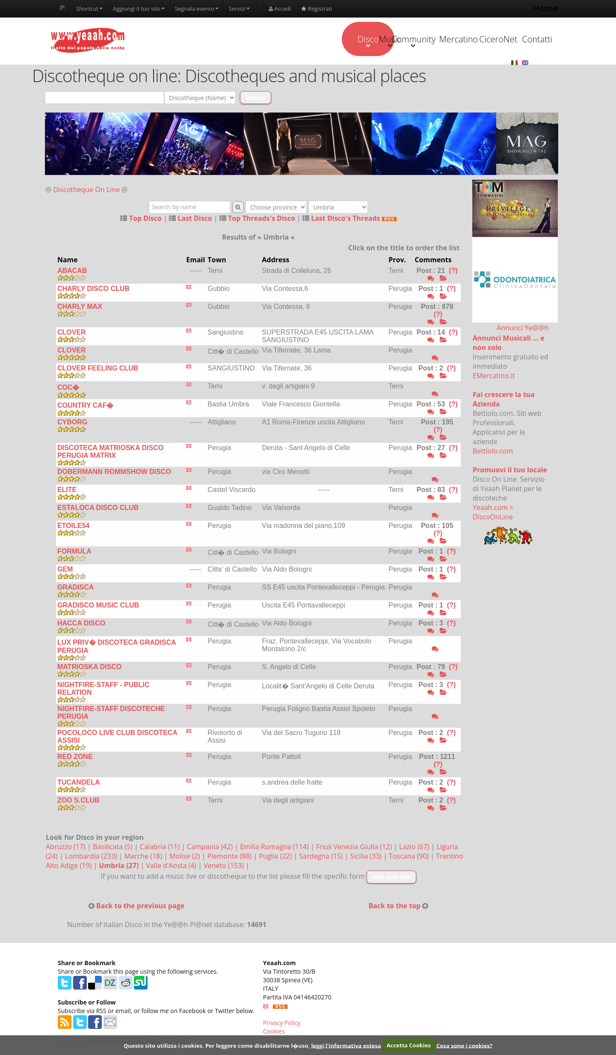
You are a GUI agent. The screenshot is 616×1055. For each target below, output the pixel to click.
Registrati (316, 8)
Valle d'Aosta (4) (172, 866)
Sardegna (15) (321, 856)
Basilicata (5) (113, 847)
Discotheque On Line (86, 190)
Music (299, 40)
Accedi (280, 8)
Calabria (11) (160, 847)
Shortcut (89, 8)
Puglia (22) (276, 856)
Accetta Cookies (409, 1045)
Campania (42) (210, 847)
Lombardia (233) (92, 856)
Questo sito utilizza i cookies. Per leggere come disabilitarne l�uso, (217, 1045)
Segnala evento (197, 8)
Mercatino (407, 39)
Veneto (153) (225, 866)
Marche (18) (144, 856)
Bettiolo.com (493, 451)
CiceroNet (460, 39)
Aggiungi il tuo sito (139, 8)
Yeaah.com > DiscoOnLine (493, 512)
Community (353, 40)
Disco (244, 40)
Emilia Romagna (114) (275, 847)
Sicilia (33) (367, 856)
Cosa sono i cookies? (464, 1045)
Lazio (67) (415, 847)
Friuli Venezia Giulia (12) (355, 847)
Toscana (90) (409, 856)
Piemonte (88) (230, 856)
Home (545, 8)
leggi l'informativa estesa (346, 1045)
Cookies (274, 1032)
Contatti (514, 39)
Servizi (239, 8)
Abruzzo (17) (66, 847)
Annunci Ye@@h (523, 328)
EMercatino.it (494, 376)
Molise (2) (185, 856)
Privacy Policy (281, 1023)
